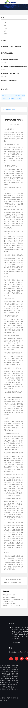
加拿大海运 (19, 98)
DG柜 (9, 98)
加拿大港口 (4, 98)
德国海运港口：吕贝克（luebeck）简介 (12, 46)
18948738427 (22, 642)
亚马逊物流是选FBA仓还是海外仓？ (11, 605)
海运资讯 (10, 109)
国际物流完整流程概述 (7, 53)
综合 (5, 23)
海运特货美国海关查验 (14, 582)
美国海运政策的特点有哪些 (9, 603)
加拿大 (5, 28)
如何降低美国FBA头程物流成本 (9, 59)
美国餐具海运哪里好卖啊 (9, 595)
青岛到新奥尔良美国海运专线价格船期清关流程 (14, 66)
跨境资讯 (5, 109)
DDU (19, 95)
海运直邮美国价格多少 (14, 579)
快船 (8, 95)
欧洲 (5, 31)
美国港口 (23, 95)
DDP (16, 95)
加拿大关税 (4, 95)
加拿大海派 (13, 98)
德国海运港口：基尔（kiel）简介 (10, 73)
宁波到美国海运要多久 (8, 601)
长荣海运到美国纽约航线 (9, 597)
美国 (5, 25)
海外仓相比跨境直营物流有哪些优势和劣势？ (13, 599)
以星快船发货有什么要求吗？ (9, 80)
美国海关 (12, 95)
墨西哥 (5, 34)
